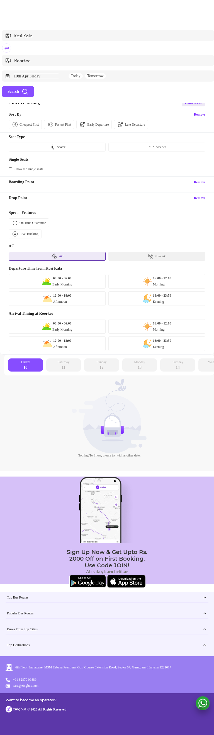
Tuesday (177, 365)
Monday (139, 365)
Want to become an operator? (31, 700)
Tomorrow (95, 76)
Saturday (64, 365)
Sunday (102, 365)
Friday (25, 365)
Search (18, 91)
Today (76, 76)
